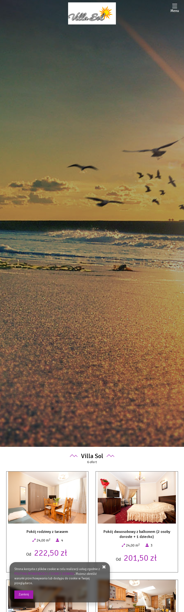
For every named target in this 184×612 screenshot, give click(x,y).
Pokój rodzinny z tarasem (47, 531)
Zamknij (24, 594)
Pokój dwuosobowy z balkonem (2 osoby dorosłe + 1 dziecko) (136, 534)
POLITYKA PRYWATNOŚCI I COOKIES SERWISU (44, 574)
